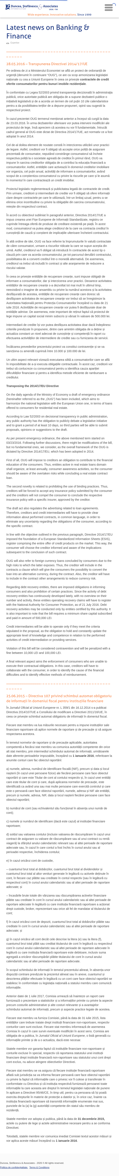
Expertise (15, 43)
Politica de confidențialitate (14, 1167)
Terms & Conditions (39, 1167)
